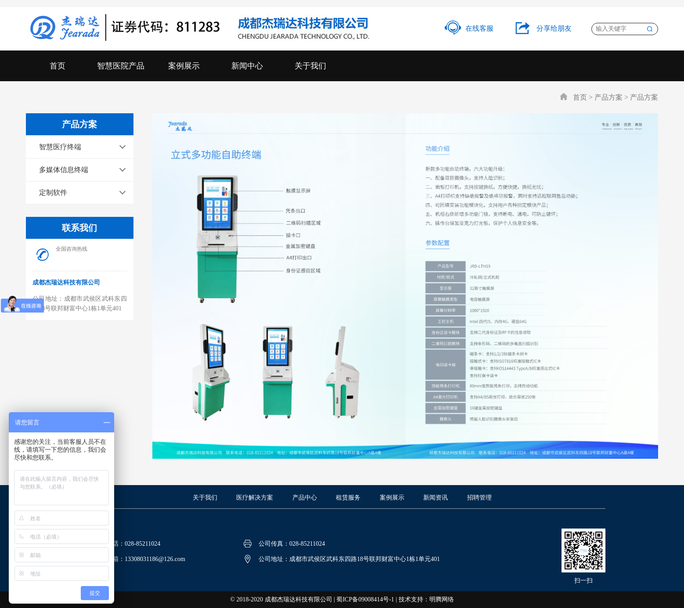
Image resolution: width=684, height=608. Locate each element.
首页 (57, 65)
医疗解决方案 (254, 497)
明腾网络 (441, 599)
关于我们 (310, 65)
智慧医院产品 (120, 65)
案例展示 (184, 65)
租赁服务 (348, 497)
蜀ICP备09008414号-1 (365, 599)
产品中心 (304, 497)
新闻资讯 (435, 497)
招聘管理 (479, 497)
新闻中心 (247, 65)
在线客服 (469, 28)
